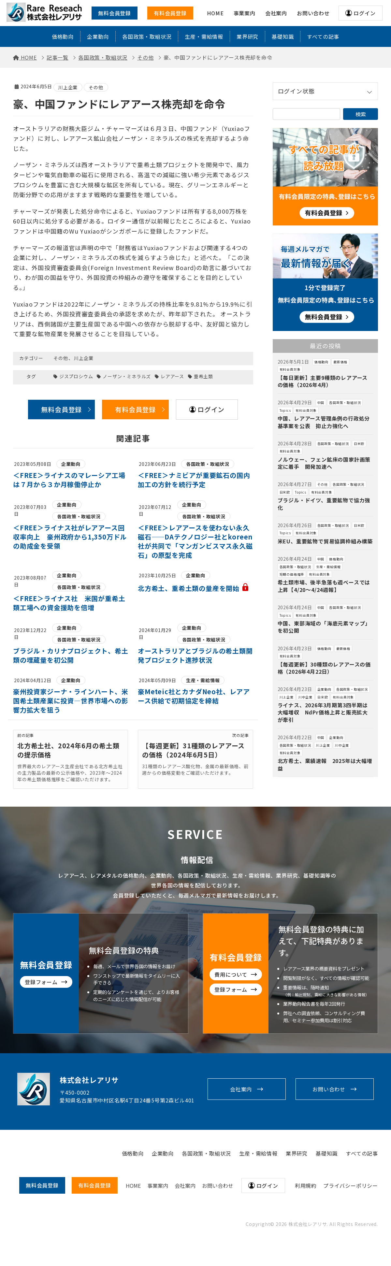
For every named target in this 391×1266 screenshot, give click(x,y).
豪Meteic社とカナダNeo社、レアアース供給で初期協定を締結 (194, 696)
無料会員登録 (114, 13)
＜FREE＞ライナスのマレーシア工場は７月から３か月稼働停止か (69, 479)
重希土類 (203, 376)
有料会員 (94, 1185)
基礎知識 (283, 36)
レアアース (172, 376)
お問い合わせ (328, 1089)
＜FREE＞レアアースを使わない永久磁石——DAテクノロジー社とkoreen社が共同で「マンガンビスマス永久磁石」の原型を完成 (195, 541)
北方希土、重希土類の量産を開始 (193, 588)
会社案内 (241, 1089)
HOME (133, 1185)
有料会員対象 (290, 369)
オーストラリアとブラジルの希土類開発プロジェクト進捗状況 (195, 655)
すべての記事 (323, 36)
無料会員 (42, 1185)
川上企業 (68, 87)
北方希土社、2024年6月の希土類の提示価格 (68, 750)
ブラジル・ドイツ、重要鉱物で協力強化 (324, 503)
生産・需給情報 (204, 36)
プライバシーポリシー (350, 1185)
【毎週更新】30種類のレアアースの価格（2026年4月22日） (324, 667)
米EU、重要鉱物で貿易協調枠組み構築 (325, 541)
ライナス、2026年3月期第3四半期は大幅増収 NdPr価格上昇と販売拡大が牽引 (323, 712)
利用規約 (306, 1185)
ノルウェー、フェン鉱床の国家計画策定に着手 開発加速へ (324, 462)
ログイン (364, 13)
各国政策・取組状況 (146, 36)
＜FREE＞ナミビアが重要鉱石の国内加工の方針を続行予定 (194, 479)
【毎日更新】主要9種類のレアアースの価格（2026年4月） (323, 381)
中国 (321, 402)
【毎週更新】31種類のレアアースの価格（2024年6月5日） (193, 750)
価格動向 (63, 36)
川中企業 (305, 697)
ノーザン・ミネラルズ (127, 376)
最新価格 (340, 361)
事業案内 (157, 1185)
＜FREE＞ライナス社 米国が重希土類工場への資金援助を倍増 (69, 603)
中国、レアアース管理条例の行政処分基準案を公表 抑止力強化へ (324, 421)
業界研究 (247, 36)
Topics (285, 410)
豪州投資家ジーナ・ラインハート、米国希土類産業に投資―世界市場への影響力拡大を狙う (70, 700)
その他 (96, 87)
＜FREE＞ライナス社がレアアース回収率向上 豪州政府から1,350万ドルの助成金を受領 (70, 537)
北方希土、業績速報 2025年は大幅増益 (325, 764)
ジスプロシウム (76, 376)
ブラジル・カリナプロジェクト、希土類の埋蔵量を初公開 (70, 655)
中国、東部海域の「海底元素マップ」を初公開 (324, 626)
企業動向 (98, 36)
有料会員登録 (170, 13)
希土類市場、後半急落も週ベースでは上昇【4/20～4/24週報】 (324, 585)
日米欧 (359, 443)
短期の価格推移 (292, 574)
